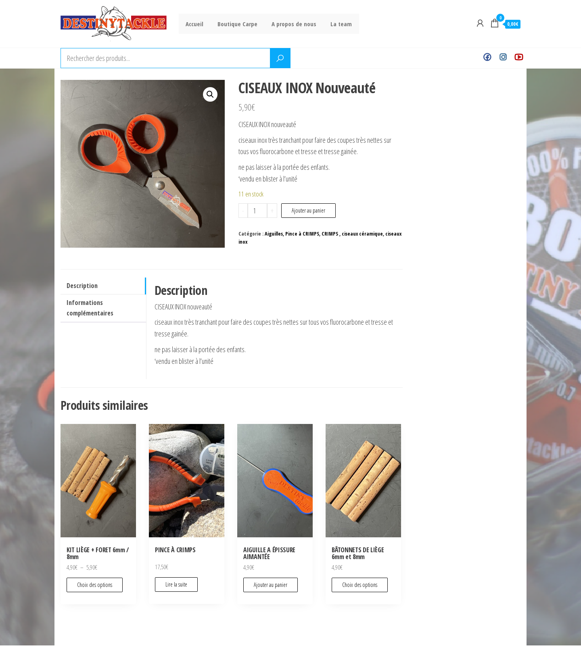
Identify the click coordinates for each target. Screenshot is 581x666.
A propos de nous (289, 24)
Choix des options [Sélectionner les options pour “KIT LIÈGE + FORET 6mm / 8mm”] (94, 585)
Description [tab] (82, 285)
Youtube (519, 58)
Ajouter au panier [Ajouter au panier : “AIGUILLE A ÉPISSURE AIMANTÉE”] (270, 585)
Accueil (194, 24)
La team (334, 24)
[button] (210, 94)
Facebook (487, 58)
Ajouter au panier (308, 210)
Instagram (503, 58)
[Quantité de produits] (258, 210)
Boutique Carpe (235, 24)
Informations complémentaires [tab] (90, 307)
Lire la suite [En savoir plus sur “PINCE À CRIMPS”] (176, 584)
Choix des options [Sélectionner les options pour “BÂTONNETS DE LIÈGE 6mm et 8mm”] (359, 585)
